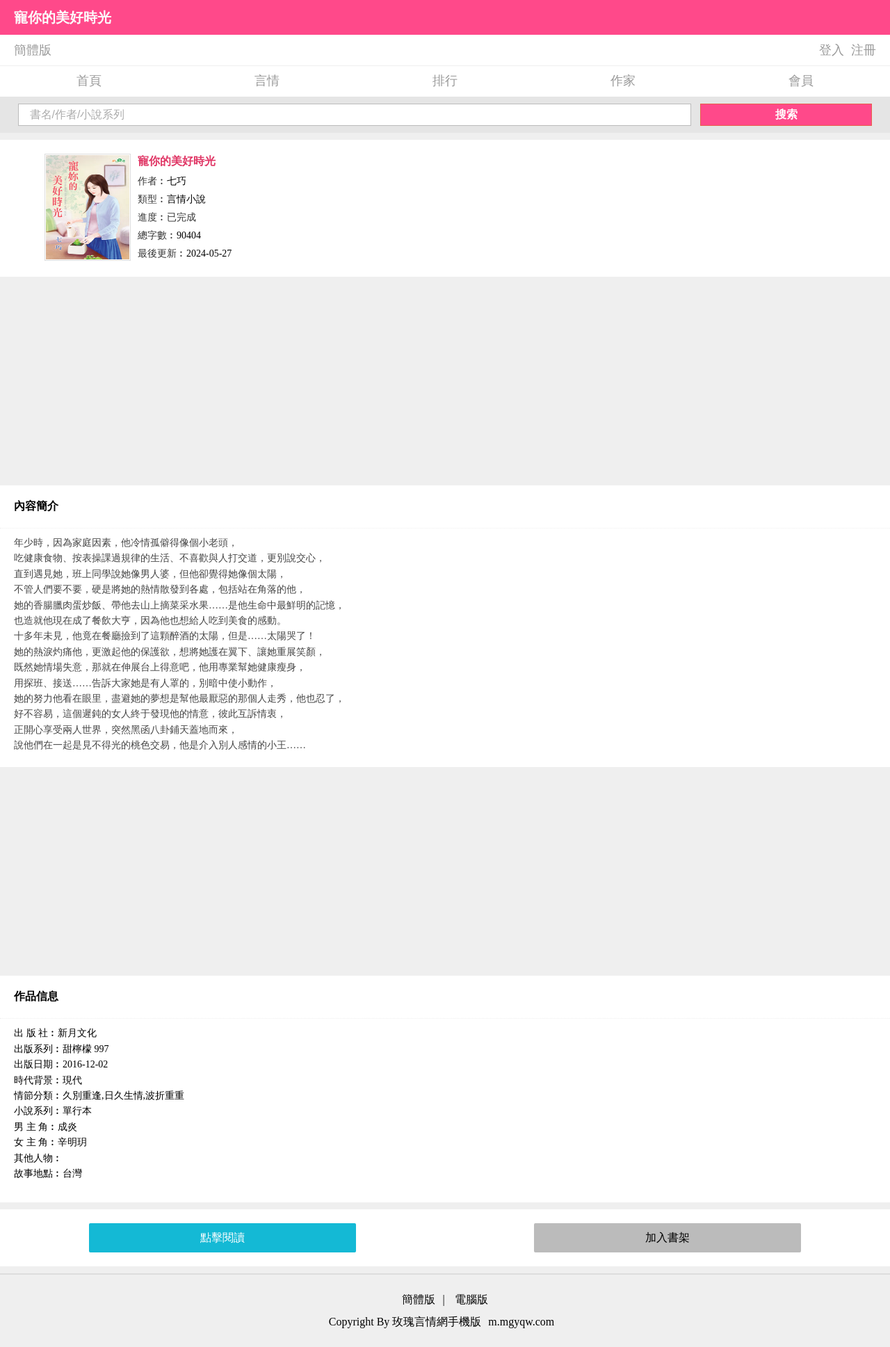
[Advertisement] (445, 381)
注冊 (863, 50)
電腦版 (471, 1299)
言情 (267, 81)
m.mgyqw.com (521, 1322)
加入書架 (667, 1237)
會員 (801, 81)
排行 (445, 81)
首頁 (89, 81)
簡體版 (32, 50)
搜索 (786, 114)
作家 (623, 81)
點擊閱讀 (222, 1237)
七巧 (176, 181)
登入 (831, 50)
